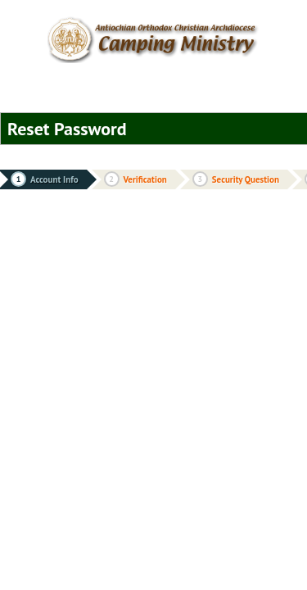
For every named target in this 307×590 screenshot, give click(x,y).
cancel (196, 132)
